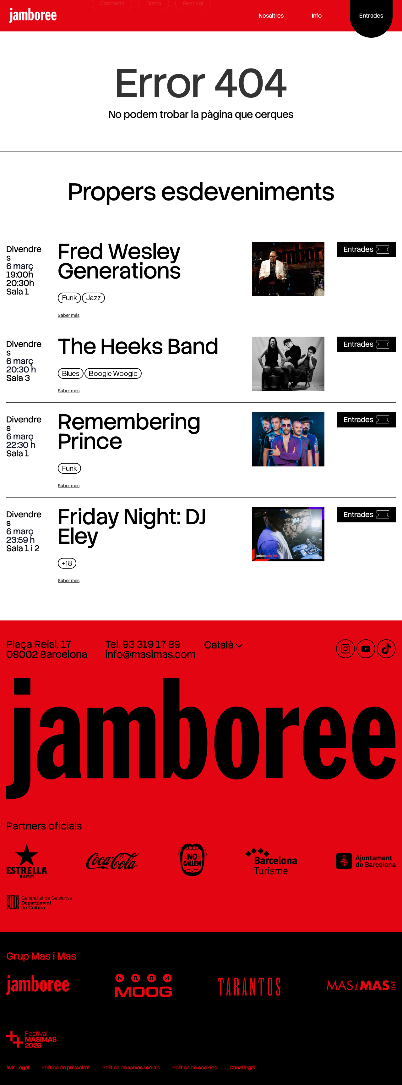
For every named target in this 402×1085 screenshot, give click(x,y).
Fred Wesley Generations (119, 261)
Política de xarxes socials (131, 1067)
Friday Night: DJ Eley (132, 526)
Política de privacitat (65, 1067)
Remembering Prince (129, 431)
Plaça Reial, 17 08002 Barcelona (46, 649)
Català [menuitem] (219, 645)
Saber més (68, 315)
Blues (70, 373)
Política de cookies (194, 1067)
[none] (250, 644)
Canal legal (242, 1067)
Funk (69, 297)
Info (318, 15)
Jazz (93, 297)
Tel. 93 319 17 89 (142, 644)
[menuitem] (250, 644)
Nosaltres (273, 15)
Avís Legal (17, 1067)
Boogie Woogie (113, 373)
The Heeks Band (138, 346)
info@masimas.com (150, 654)
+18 (67, 563)
